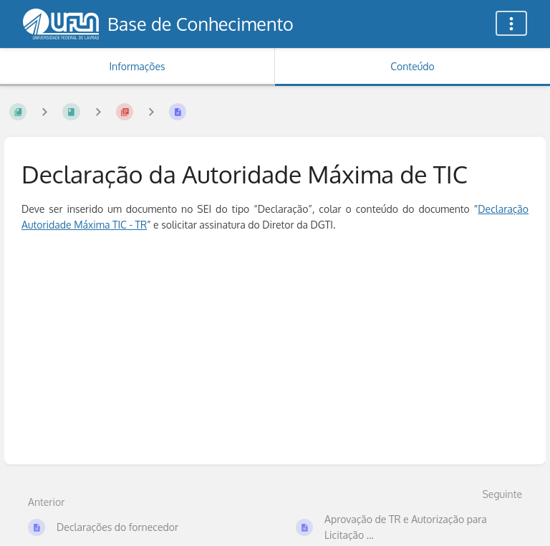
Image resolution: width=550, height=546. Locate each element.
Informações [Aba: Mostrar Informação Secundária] (137, 66)
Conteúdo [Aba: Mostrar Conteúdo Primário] (412, 66)
